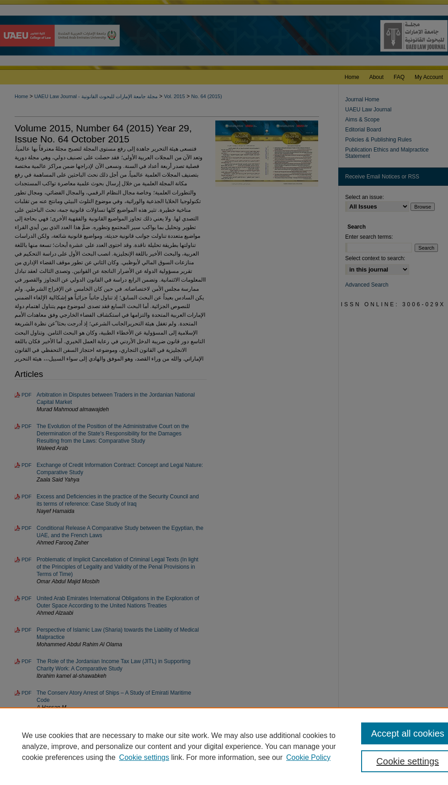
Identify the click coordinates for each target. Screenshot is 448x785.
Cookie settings (144, 757)
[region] (224, 746)
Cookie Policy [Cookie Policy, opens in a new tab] (308, 757)
